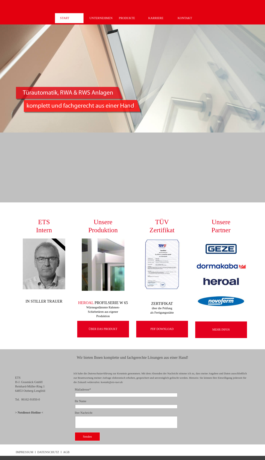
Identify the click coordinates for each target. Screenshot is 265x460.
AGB (66, 452)
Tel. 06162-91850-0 (27, 399)
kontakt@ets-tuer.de (112, 382)
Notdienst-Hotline (29, 412)
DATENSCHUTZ (48, 452)
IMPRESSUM (24, 452)
